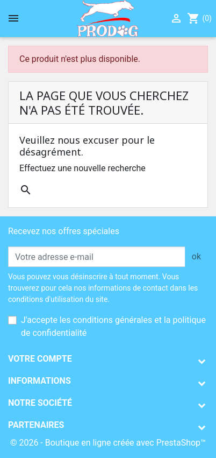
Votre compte (40, 359)
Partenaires (36, 425)
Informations (39, 381)
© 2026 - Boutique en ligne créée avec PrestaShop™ (108, 443)
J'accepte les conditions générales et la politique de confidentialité (113, 326)
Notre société (40, 403)
